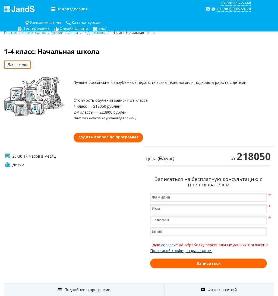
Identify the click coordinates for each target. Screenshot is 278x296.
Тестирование (36, 28)
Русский (56, 32)
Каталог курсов (86, 22)
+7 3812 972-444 (236, 2)
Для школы (96, 32)
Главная (10, 32)
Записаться (209, 263)
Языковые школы (46, 22)
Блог (102, 28)
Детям (73, 32)
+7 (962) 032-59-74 (234, 8)
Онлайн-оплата (74, 28)
